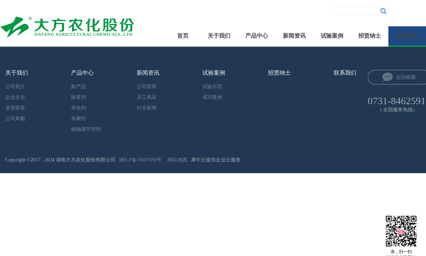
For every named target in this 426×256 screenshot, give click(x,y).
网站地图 (176, 159)
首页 (183, 36)
